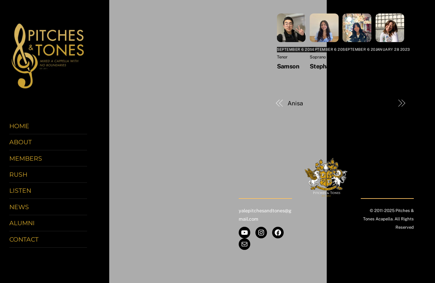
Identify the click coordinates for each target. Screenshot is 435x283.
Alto (346, 57)
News (19, 207)
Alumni (22, 223)
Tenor (282, 57)
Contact (24, 239)
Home (19, 126)
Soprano (318, 57)
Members (25, 158)
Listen (20, 190)
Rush (18, 174)
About (20, 142)
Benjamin (380, 103)
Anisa (295, 103)
